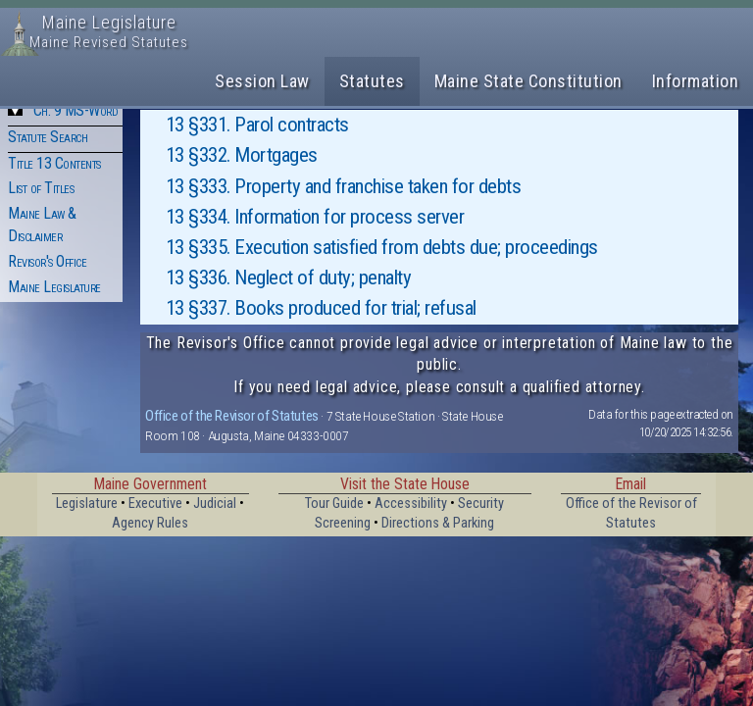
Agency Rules (150, 523)
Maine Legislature (54, 286)
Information (695, 81)
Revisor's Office (47, 261)
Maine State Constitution (528, 81)
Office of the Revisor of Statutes (232, 416)
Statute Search (47, 136)
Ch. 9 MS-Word (76, 110)
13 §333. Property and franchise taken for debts (344, 186)
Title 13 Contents (54, 163)
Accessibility (411, 503)
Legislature (87, 503)
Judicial (214, 503)
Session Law (262, 81)
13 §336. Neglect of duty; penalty (289, 277)
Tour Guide (334, 503)
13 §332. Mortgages (242, 155)
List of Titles (41, 187)
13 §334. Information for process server (315, 216)
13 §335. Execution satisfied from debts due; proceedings (382, 247)
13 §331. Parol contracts (257, 124)
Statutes (372, 81)
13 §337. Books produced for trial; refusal (321, 308)
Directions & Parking (437, 523)
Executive (155, 503)
